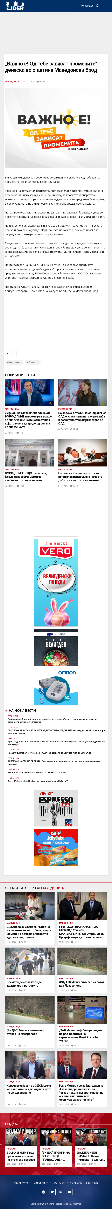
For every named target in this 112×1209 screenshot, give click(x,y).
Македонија (12, 81)
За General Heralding (84, 1183)
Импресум (21, 1183)
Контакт (59, 1183)
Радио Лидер (14, 6)
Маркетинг (41, 1183)
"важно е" (33, 362)
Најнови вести (22, 710)
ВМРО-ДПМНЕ (15, 362)
